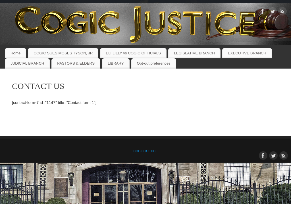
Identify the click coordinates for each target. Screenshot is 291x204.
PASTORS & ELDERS (76, 63)
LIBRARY (116, 63)
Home (15, 53)
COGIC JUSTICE (146, 151)
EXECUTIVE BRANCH (247, 53)
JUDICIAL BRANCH (27, 63)
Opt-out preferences (153, 63)
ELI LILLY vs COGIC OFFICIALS (133, 53)
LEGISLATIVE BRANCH (194, 53)
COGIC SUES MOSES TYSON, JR (63, 53)
